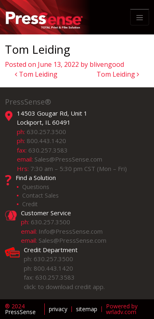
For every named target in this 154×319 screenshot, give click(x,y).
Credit (30, 204)
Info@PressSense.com (71, 231)
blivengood (107, 64)
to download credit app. (71, 287)
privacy (58, 309)
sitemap (86, 309)
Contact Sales (40, 195)
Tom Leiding (36, 74)
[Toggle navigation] (139, 17)
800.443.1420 (46, 141)
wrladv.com (121, 312)
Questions (35, 187)
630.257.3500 (46, 132)
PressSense (20, 309)
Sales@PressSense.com (68, 159)
